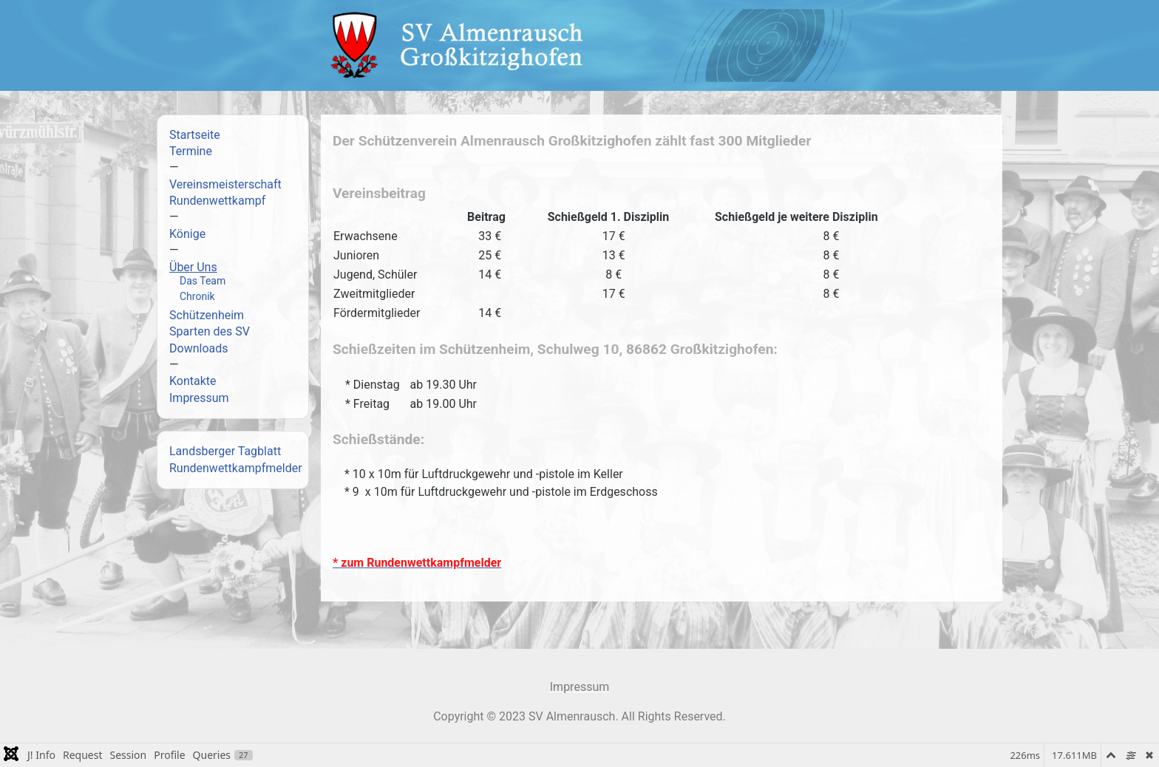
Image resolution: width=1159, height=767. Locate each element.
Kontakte (193, 381)
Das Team (202, 281)
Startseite (194, 135)
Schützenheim (206, 315)
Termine (190, 151)
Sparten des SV (209, 331)
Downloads (198, 348)
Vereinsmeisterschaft (225, 184)
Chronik (197, 296)
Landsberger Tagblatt (225, 451)
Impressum (199, 398)
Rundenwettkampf (217, 201)
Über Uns (193, 267)
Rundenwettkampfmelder (235, 468)
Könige (187, 234)
